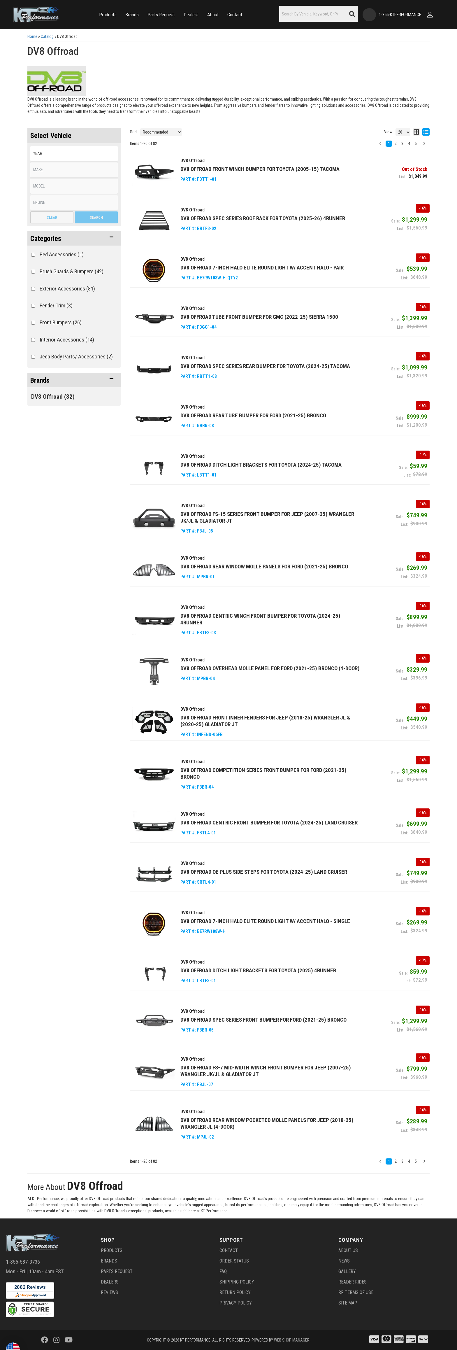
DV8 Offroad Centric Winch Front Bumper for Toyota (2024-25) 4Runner (260, 619)
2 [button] (396, 143)
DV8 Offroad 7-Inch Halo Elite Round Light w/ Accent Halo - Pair (262, 267)
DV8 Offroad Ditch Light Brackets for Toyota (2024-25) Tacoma (261, 464)
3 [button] (402, 143)
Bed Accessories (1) (62, 254)
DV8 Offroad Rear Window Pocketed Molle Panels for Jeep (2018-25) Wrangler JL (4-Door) (267, 1123)
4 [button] (409, 143)
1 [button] (389, 143)
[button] (108, 14)
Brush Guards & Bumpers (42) (71, 271)
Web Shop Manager (292, 1340)
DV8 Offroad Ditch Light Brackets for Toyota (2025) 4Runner (258, 970)
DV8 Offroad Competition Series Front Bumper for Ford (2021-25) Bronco (263, 773)
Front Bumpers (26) (61, 322)
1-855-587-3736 (23, 1261)
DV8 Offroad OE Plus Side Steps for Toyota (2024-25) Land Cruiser (263, 872)
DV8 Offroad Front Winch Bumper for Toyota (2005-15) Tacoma (260, 169)
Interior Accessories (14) (67, 339)
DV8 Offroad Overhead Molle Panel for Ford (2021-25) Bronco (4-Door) (270, 668)
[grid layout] (416, 132)
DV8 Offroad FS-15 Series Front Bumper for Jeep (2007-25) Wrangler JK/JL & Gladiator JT (267, 517)
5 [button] (416, 143)
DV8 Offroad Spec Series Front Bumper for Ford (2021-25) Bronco (263, 1019)
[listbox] (74, 153)
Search (96, 217)
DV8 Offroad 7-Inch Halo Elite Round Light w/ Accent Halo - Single (265, 921)
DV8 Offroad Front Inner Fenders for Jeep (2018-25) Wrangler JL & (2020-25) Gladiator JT (265, 721)
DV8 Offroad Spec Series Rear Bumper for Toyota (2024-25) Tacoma (265, 366)
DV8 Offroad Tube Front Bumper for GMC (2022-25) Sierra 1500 (259, 317)
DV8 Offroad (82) (53, 396)
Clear (52, 217)
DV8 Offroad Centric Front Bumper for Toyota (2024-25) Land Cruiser (269, 822)
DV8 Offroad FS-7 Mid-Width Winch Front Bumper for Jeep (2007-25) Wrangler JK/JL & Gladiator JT (265, 1071)
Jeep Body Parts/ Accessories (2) (76, 356)
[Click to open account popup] (430, 14)
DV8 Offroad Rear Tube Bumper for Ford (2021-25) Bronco (253, 415)
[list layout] (426, 132)
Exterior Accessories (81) (67, 288)
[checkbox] (33, 255)
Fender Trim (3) (56, 305)
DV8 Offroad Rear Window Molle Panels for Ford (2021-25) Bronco (264, 566)
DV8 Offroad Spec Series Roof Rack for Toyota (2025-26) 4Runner (262, 218)
